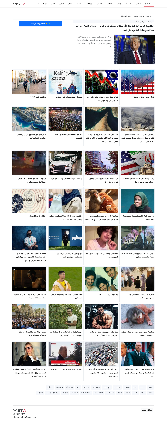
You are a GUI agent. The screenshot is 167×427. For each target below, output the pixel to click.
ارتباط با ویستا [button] (147, 410)
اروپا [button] (78, 387)
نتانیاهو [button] (86, 387)
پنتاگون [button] (49, 387)
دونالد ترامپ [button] (85, 392)
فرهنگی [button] (99, 3)
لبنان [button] (135, 387)
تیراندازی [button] (117, 387)
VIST (19, 3)
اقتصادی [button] (128, 3)
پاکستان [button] (75, 392)
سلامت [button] (78, 3)
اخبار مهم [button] (148, 3)
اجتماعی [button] (109, 3)
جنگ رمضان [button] (98, 392)
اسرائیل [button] (126, 387)
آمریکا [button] (120, 392)
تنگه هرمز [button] (110, 392)
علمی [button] (70, 3)
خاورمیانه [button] (59, 387)
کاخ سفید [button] (106, 387)
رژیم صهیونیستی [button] (53, 392)
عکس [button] (53, 3)
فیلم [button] (45, 3)
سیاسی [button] (138, 3)
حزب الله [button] (69, 387)
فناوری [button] (61, 3)
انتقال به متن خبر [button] (40, 24)
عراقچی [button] (40, 392)
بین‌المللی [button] (88, 3)
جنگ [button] (142, 387)
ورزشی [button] (118, 3)
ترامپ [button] (150, 387)
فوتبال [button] (127, 392)
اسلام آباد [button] (96, 387)
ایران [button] (142, 392)
